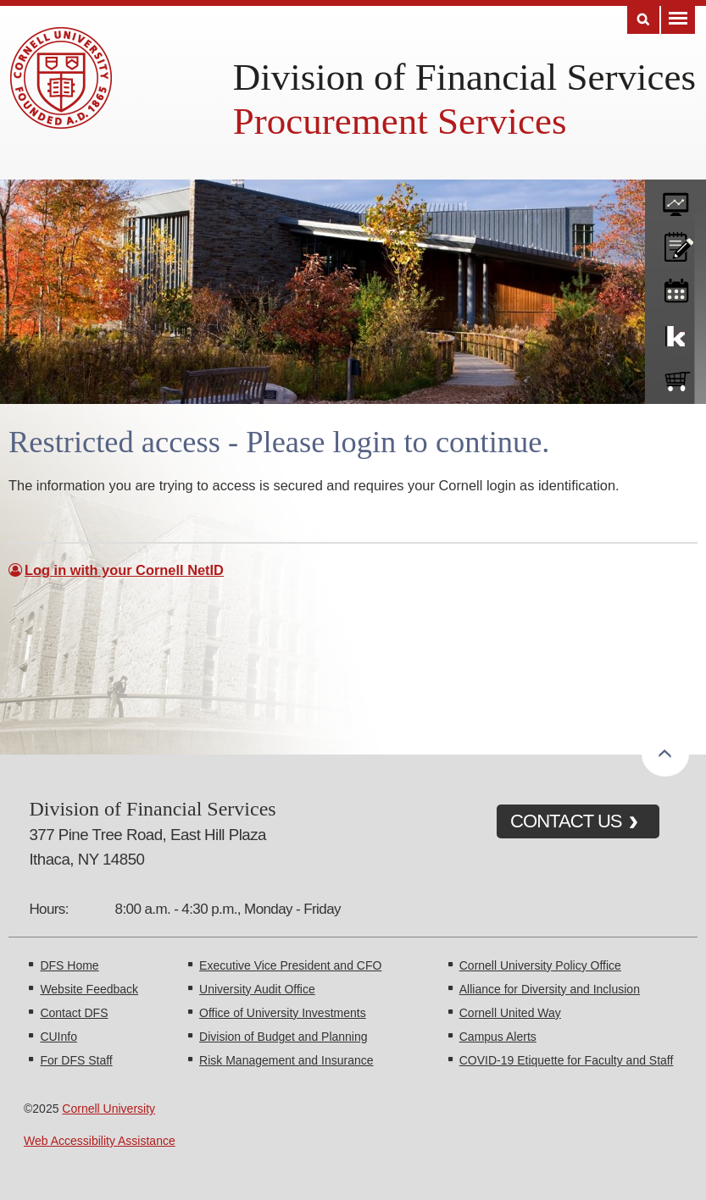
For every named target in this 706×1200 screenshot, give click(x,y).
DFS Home (69, 965)
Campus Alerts (497, 1036)
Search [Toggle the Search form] (643, 20)
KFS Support (675, 332)
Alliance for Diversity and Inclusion (549, 989)
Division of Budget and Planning (283, 1036)
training (675, 288)
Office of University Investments (282, 1013)
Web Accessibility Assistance (99, 1140)
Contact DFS (74, 1013)
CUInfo (58, 1036)
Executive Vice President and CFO (290, 965)
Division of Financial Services (464, 77)
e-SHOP (675, 377)
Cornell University (108, 1108)
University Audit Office (257, 989)
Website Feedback (89, 989)
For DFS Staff (76, 1060)
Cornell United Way (510, 1013)
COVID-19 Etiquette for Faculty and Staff (566, 1060)
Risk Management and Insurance (286, 1060)
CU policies (675, 243)
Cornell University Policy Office (540, 965)
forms (675, 198)
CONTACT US (566, 821)
